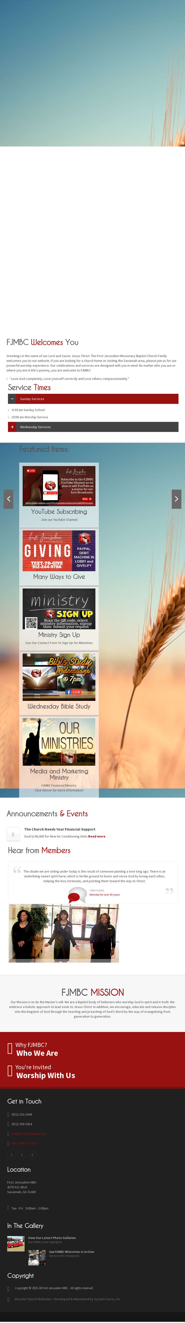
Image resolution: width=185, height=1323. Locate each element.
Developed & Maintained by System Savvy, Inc (87, 1299)
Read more (94, 836)
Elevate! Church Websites (33, 1299)
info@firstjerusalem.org (29, 1133)
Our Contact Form (24, 1143)
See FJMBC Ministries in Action (71, 1252)
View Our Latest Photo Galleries (52, 1238)
